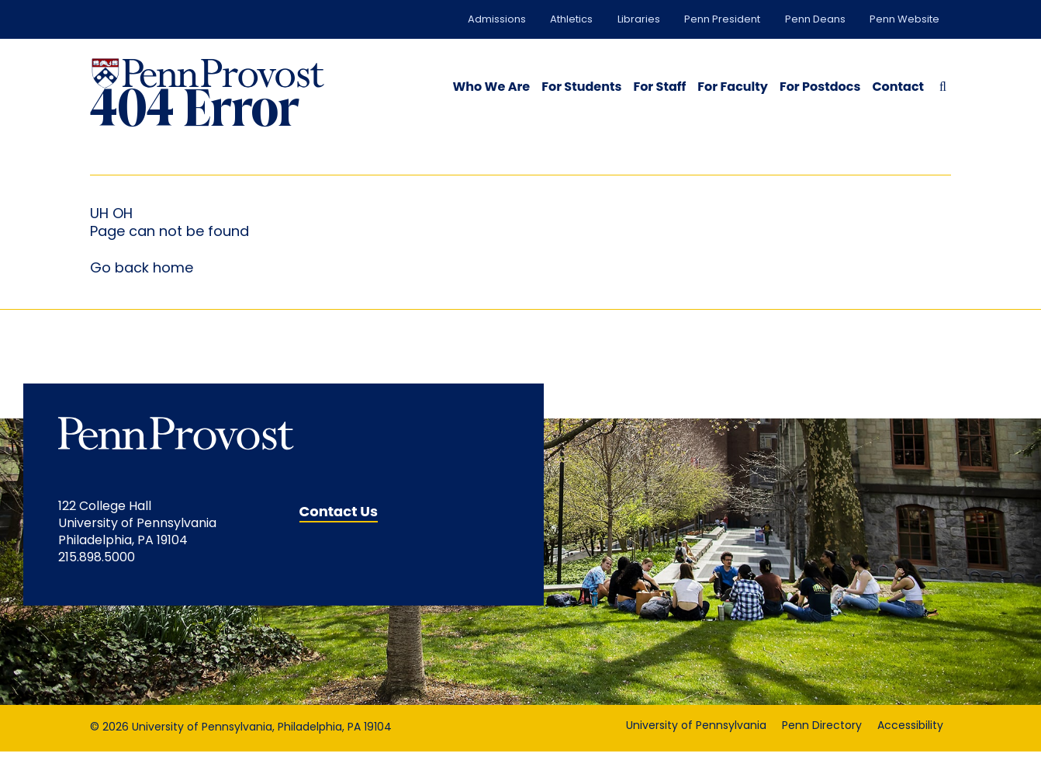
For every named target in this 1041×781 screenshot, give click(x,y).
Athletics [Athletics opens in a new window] (571, 20)
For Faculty (732, 86)
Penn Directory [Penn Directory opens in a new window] (822, 756)
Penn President (722, 20)
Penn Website (904, 20)
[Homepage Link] (208, 73)
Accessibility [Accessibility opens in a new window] (910, 756)
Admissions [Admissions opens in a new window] (497, 20)
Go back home (141, 297)
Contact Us (339, 541)
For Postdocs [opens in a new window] (820, 86)
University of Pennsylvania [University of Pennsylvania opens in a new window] (696, 756)
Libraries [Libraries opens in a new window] (638, 20)
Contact (898, 86)
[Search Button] (939, 85)
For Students (581, 86)
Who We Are (491, 86)
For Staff (659, 86)
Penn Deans (815, 20)
